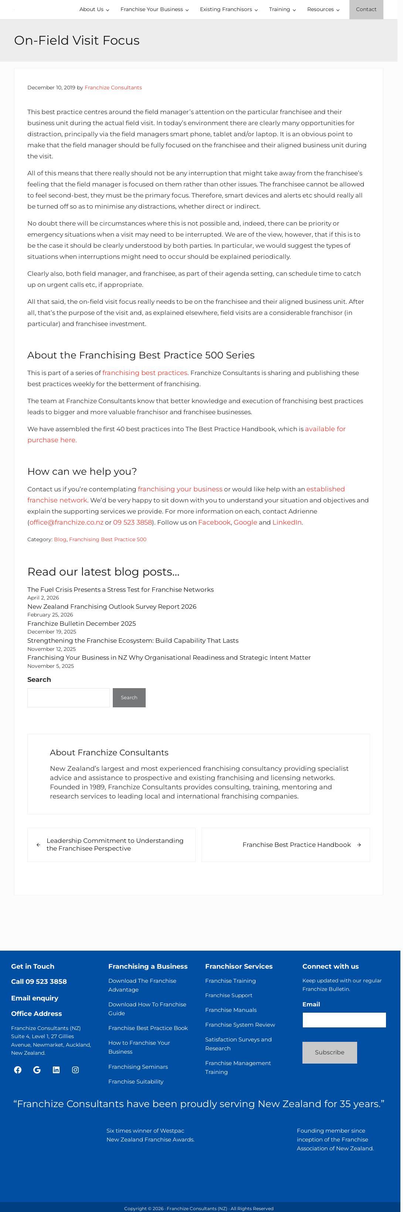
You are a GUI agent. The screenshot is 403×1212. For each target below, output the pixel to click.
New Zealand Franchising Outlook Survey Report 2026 (117, 639)
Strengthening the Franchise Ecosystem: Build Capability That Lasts (140, 673)
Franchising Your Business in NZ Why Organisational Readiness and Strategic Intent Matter (179, 690)
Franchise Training (230, 981)
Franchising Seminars (138, 1066)
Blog (60, 572)
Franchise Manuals (231, 1009)
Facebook (250, 555)
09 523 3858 (165, 555)
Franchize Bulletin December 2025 (84, 656)
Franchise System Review (240, 1024)
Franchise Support (229, 995)
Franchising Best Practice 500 (107, 572)
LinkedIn (325, 555)
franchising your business (187, 522)
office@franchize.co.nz (99, 555)
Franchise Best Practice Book (148, 1028)
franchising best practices (150, 406)
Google (282, 555)
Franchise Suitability (135, 1081)
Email (311, 1004)
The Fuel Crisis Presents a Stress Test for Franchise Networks (127, 622)
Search (39, 711)
